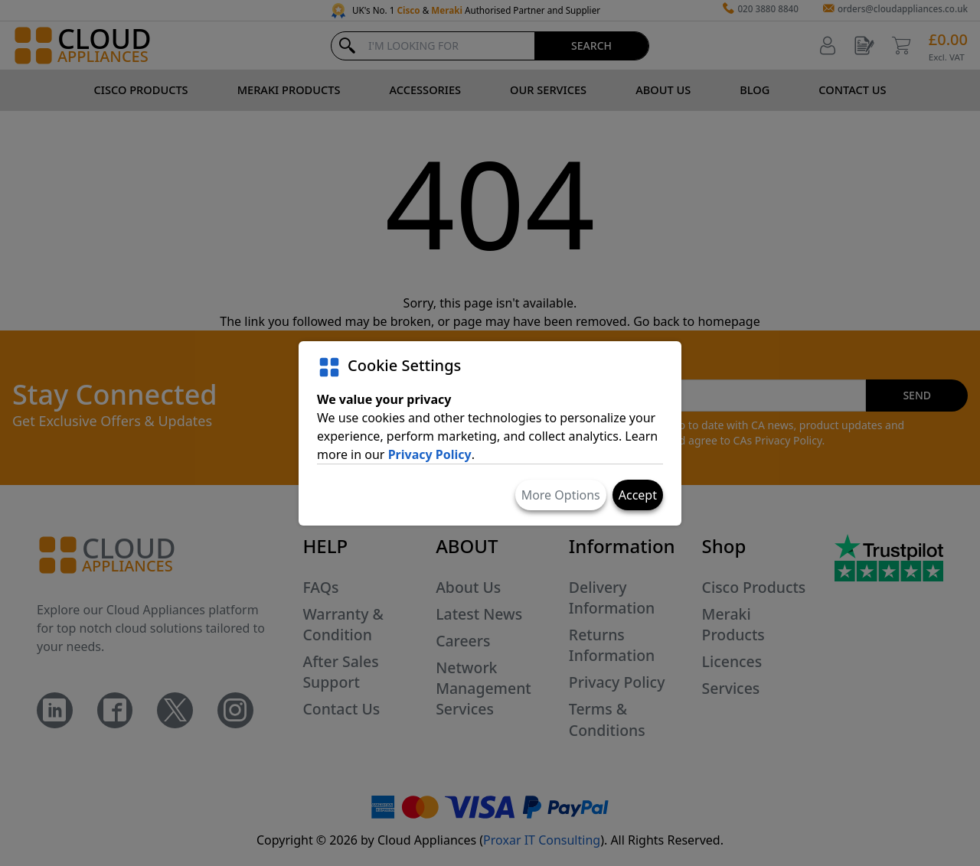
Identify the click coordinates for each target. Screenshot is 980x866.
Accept (638, 495)
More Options (560, 495)
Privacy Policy (430, 454)
